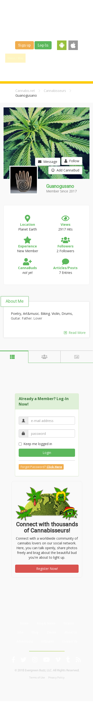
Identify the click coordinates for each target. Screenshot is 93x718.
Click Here (54, 467)
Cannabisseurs (55, 90)
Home (24, 623)
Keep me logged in (35, 444)
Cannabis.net (25, 90)
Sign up (24, 45)
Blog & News (58, 58)
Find (37, 58)
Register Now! (47, 568)
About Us (70, 632)
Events (59, 69)
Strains (80, 58)
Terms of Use (37, 677)
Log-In (43, 45)
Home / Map (15, 58)
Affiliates (47, 641)
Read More (75, 332)
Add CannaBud (65, 170)
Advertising (24, 641)
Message (47, 161)
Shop (43, 69)
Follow (71, 161)
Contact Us (69, 641)
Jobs (27, 69)
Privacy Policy (56, 677)
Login (47, 452)
